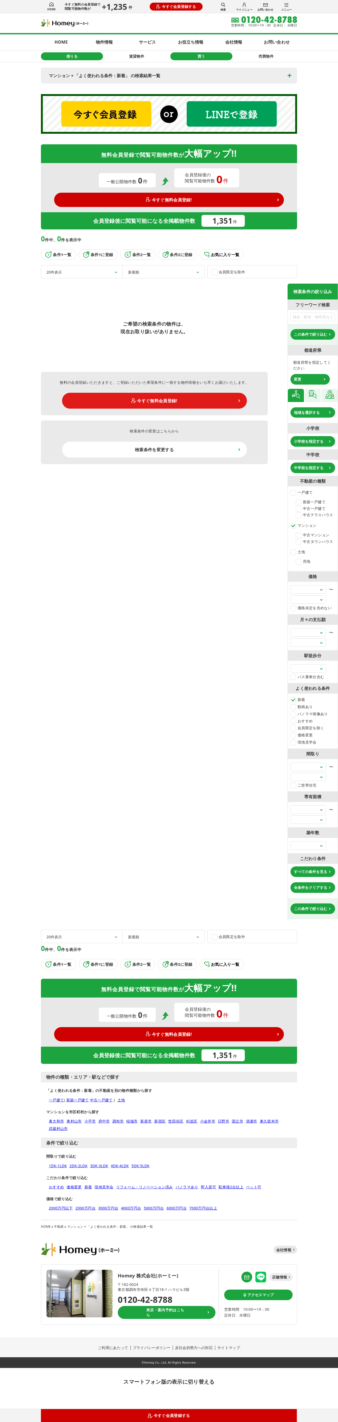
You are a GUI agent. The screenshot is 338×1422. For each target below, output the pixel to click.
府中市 (104, 1121)
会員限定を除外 (228, 272)
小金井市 (207, 1121)
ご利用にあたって (113, 1347)
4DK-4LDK (120, 1165)
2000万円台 (86, 1208)
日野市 (223, 1121)
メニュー (286, 7)
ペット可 (253, 1186)
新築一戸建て (311, 501)
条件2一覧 (138, 254)
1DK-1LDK (58, 1165)
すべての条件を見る (310, 871)
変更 (297, 379)
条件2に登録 (177, 254)
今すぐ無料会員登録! (169, 200)
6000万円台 (177, 1208)
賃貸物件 (136, 56)
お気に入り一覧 (222, 254)
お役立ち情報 (190, 42)
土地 (297, 551)
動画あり (301, 706)
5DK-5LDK (140, 1165)
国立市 (237, 1121)
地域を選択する (307, 412)
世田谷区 (175, 1121)
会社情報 (233, 42)
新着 (297, 699)
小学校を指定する (308, 441)
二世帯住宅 (303, 785)
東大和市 (56, 1121)
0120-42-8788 (145, 1299)
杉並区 (192, 1121)
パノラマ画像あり (309, 713)
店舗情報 (279, 1277)
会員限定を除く (307, 727)
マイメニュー (244, 7)
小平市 (90, 1121)
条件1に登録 (98, 254)
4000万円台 (131, 1208)
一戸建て (301, 492)
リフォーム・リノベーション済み (144, 1186)
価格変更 (301, 734)
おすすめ (301, 720)
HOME (51, 6)
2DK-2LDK (78, 1165)
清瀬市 (251, 1121)
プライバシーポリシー (152, 1347)
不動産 (59, 1226)
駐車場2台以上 (231, 1186)
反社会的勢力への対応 (194, 1347)
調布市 (118, 1121)
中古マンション (312, 534)
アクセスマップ (258, 1294)
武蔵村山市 (58, 1128)
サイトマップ (228, 1347)
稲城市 (132, 1121)
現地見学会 (303, 742)
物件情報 (104, 42)
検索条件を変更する (154, 450)
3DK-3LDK (99, 1165)
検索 (223, 7)
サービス (147, 42)
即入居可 (208, 1186)
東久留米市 (269, 1121)
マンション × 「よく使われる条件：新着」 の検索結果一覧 (104, 76)
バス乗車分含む (307, 676)
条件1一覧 (58, 254)
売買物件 (266, 56)
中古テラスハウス (314, 514)
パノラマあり (187, 1186)
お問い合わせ (265, 7)
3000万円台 (108, 1208)
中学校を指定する (308, 467)
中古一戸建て (311, 508)
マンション (303, 525)
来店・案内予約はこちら (165, 1312)
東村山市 (74, 1121)
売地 (303, 561)
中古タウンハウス (314, 541)
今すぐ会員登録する (176, 6)
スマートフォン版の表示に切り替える (168, 1381)
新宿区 (160, 1121)
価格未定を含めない (311, 607)
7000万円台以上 (203, 1208)
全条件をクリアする (310, 887)
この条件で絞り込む (310, 334)
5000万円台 (154, 1208)
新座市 (146, 1121)
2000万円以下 (61, 1208)
